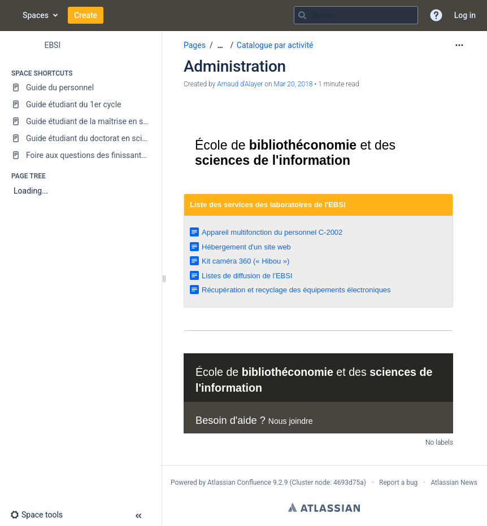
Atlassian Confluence (239, 482)
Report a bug (398, 482)
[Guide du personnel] (80, 87)
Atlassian (324, 507)
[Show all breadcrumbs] (220, 45)
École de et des (295, 153)
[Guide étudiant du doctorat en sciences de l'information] (80, 138)
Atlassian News (454, 482)
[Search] (302, 15)
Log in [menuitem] (465, 15)
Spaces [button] (36, 15)
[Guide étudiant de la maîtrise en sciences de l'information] (80, 121)
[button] (436, 15)
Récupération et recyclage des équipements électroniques (296, 290)
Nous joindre (290, 421)
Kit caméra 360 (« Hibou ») (245, 261)
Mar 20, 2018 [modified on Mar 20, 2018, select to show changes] (293, 84)
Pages (195, 45)
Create (85, 15)
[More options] (459, 45)
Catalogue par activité (275, 45)
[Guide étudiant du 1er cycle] (80, 104)
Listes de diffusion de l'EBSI (247, 275)
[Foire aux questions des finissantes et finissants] (80, 155)
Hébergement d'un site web (246, 247)
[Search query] (356, 15)
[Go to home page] (11, 15)
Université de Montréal (227, 117)
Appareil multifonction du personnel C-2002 (272, 232)
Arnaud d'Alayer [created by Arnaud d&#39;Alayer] (240, 84)
